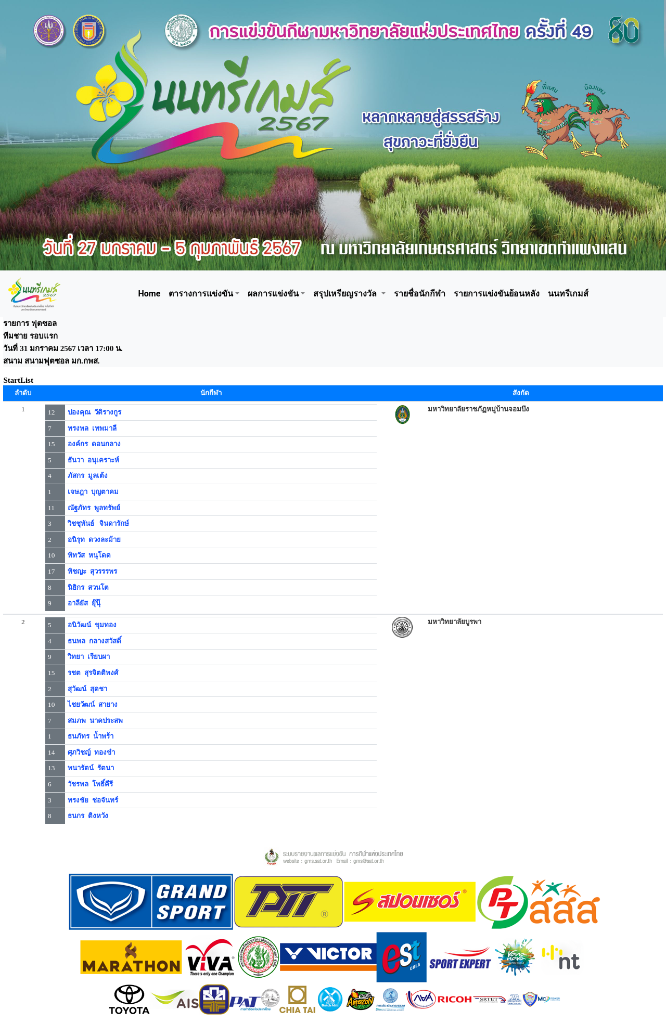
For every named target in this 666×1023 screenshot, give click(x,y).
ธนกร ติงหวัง (88, 816)
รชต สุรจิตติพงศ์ (93, 673)
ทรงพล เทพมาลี (92, 428)
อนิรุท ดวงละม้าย (94, 539)
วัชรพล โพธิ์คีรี (90, 784)
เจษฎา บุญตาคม (93, 492)
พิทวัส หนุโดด (89, 555)
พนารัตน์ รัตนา (91, 768)
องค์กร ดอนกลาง (94, 444)
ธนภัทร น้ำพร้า (90, 736)
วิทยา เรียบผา (89, 657)
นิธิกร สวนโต (88, 587)
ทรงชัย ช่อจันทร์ (93, 800)
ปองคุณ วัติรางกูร (94, 412)
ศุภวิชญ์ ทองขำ (91, 752)
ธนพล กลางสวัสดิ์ (94, 641)
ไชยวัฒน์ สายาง (93, 704)
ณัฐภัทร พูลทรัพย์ (94, 508)
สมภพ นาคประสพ (95, 720)
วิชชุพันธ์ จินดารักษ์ (98, 523)
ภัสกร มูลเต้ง (88, 476)
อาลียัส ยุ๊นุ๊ (84, 603)
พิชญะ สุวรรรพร (92, 571)
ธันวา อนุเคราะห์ (93, 460)
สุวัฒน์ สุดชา (87, 689)
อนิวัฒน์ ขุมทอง (92, 625)
